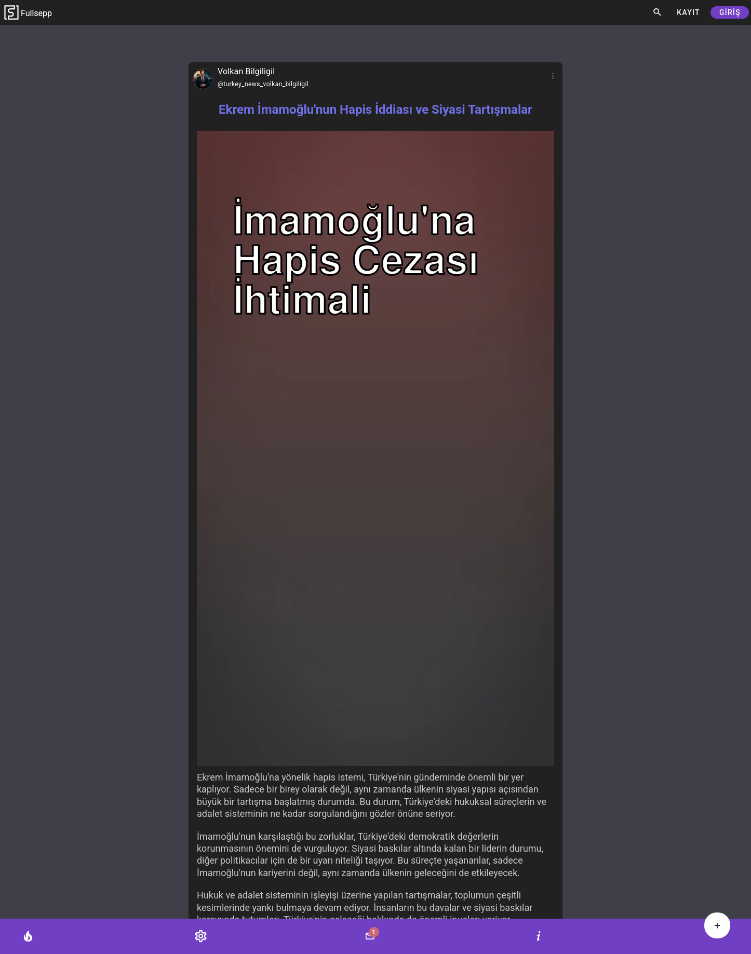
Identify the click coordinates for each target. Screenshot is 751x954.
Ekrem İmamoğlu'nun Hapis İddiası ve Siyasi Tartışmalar (375, 109)
